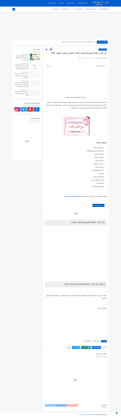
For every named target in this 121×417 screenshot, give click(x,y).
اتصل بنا (61, 3)
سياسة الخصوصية (83, 3)
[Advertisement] (60, 26)
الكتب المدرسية (52, 3)
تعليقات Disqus (50, 405)
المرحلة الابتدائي (77, 9)
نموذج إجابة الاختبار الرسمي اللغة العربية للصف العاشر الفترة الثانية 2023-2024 (22, 84)
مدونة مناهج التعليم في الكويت (86, 414)
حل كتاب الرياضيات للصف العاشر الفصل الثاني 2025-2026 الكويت (22, 58)
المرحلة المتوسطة (91, 9)
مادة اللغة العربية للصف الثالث (73, 196)
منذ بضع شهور (24, 54)
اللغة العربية (88, 341)
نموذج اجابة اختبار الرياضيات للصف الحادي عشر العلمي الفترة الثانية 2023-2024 (22, 67)
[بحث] (13, 9)
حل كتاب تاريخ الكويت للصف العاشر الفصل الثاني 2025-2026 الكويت (21, 75)
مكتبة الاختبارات (65, 9)
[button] (96, 347)
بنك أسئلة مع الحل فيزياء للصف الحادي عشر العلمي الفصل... (78, 42)
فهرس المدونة (70, 3)
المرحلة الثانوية (104, 9)
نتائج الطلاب (55, 9)
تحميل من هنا (102, 308)
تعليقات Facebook (61, 405)
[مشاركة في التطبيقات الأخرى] (69, 347)
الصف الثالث (103, 49)
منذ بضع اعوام (24, 63)
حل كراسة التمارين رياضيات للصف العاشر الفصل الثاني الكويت (22, 93)
